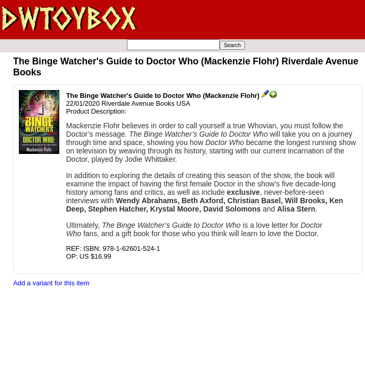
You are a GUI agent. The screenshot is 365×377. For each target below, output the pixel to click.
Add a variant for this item (51, 283)
